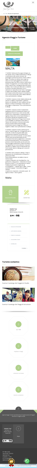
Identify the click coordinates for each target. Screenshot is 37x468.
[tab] (18, 431)
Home (15, 48)
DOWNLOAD (13, 244)
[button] (30, 18)
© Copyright (3, 464)
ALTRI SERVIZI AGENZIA (16, 231)
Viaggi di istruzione (14, 53)
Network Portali (28, 465)
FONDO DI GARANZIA (15, 235)
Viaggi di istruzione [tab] (10, 194)
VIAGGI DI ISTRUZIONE (16, 226)
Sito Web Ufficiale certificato (22, 464)
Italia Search (22, 465)
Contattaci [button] (24, 248)
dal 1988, (10, 13)
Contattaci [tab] (26, 194)
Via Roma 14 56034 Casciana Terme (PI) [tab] (8, 431)
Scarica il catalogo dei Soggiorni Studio (15, 283)
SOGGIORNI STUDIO (15, 239)
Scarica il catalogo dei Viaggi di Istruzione (16, 304)
